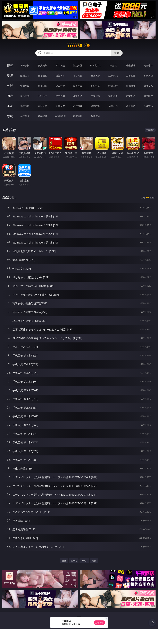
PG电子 (25, 65)
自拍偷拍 (42, 75)
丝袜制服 (113, 75)
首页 (64, 560)
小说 (10, 106)
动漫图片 (77, 95)
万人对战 (60, 65)
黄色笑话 (130, 106)
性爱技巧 (148, 106)
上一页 (74, 560)
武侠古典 (77, 106)
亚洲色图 (42, 95)
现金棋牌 (130, 65)
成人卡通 (60, 85)
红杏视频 (77, 116)
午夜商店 (25, 116)
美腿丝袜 (95, 95)
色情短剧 (95, 116)
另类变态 (148, 85)
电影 (10, 86)
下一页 (84, 560)
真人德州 (42, 65)
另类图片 (148, 95)
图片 (10, 96)
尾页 (94, 560)
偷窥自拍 (25, 95)
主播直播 (130, 75)
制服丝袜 (95, 85)
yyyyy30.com (79, 46)
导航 (10, 116)
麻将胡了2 (95, 65)
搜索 (116, 53)
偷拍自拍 (42, 85)
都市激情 (25, 106)
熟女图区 (130, 95)
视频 (10, 76)
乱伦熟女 (130, 85)
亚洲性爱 (25, 85)
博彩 (10, 65)
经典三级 (113, 85)
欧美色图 (60, 95)
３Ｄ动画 (77, 75)
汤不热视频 (60, 116)
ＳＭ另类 (148, 75)
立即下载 (99, 622)
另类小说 (113, 106)
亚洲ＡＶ (25, 75)
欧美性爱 (77, 85)
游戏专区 (77, 65)
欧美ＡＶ (60, 75)
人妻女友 (60, 106)
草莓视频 (42, 116)
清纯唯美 (113, 95)
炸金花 (113, 65)
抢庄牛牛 (148, 65)
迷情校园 (95, 106)
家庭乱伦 (42, 106)
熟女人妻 (95, 75)
